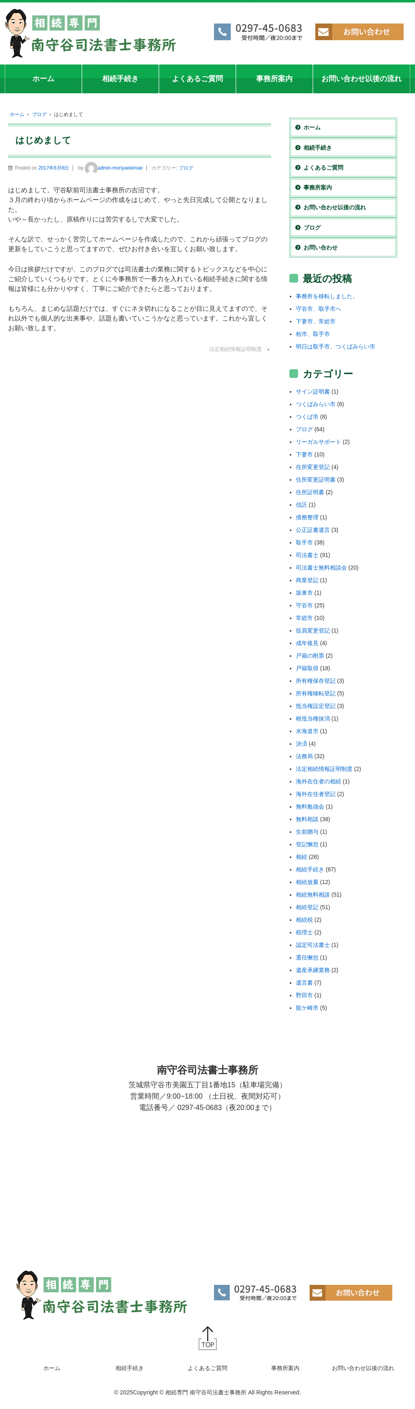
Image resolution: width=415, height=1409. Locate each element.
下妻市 (304, 454)
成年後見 (307, 643)
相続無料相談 (313, 894)
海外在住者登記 (316, 794)
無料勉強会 (310, 806)
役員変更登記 (313, 630)
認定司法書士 (313, 945)
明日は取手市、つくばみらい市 (335, 346)
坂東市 (304, 592)
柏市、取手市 (313, 334)
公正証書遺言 (313, 530)
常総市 (304, 618)
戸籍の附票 (310, 655)
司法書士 (307, 555)
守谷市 (304, 605)
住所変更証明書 (316, 479)
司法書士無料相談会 (321, 567)
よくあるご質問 (197, 79)
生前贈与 (307, 831)
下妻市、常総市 (316, 321)
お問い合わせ (321, 247)
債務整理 (307, 517)
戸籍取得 (307, 668)
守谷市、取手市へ (318, 308)
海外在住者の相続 (318, 781)
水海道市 (307, 731)
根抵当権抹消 (313, 718)
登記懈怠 (307, 844)
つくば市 (307, 416)
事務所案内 (274, 79)
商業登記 (307, 580)
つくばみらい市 (316, 404)
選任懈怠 (307, 957)
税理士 (304, 932)
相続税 (304, 919)
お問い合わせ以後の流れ (361, 79)
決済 (301, 743)
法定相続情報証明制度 (235, 349)
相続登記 (307, 907)
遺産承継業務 (313, 970)
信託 (301, 504)
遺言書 (304, 982)
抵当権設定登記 (316, 706)
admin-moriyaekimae (114, 168)
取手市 (304, 542)
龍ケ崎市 (307, 1008)
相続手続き (120, 79)
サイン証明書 (313, 391)
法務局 (304, 756)
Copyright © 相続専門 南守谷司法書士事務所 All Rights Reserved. (217, 1392)
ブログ (39, 114)
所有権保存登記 (316, 681)
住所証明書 (310, 492)
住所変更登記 (313, 467)
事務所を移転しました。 (327, 296)
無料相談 (307, 819)
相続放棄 (307, 882)
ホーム (43, 79)
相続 (301, 857)
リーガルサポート (318, 442)
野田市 (304, 995)
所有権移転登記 (316, 693)
